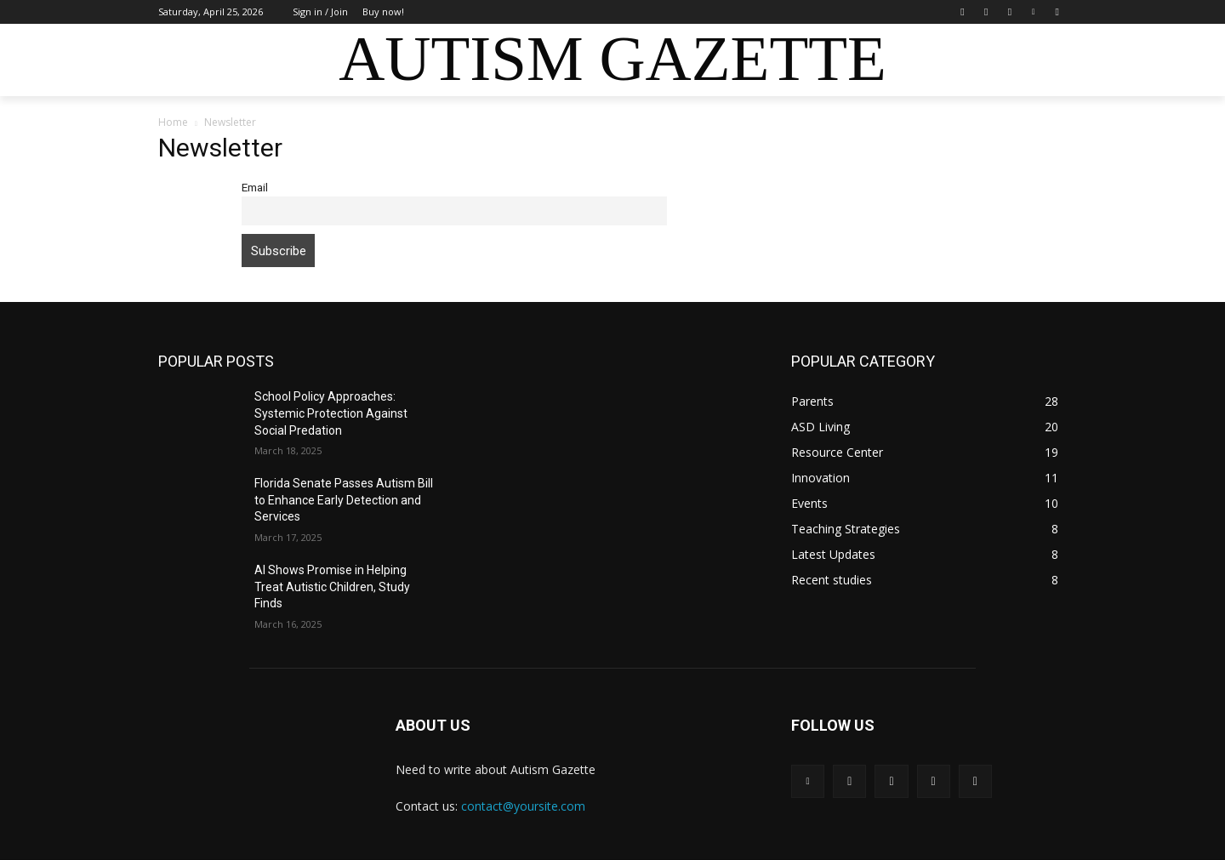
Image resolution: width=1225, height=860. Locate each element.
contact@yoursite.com (523, 806)
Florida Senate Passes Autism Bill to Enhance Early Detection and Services (343, 499)
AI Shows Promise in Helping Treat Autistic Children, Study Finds (332, 586)
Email (255, 187)
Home (173, 122)
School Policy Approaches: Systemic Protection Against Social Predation (330, 413)
